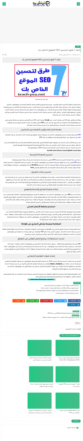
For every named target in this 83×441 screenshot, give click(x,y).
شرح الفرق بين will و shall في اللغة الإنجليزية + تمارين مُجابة (59, 288)
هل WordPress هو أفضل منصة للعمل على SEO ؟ (43, 377)
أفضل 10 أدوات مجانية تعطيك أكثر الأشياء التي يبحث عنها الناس (42, 351)
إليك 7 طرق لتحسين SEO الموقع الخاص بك (16, 351)
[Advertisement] (41, 27)
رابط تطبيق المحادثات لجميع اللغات (67, 293)
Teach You (64, 438)
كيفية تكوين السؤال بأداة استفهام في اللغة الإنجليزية (61, 285)
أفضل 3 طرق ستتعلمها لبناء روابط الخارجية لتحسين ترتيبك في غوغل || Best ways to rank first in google (15, 378)
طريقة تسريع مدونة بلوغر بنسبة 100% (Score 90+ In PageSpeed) (69, 351)
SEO (78, 46)
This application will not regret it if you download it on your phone (57, 291)
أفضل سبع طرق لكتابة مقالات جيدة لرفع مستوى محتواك (70, 377)
